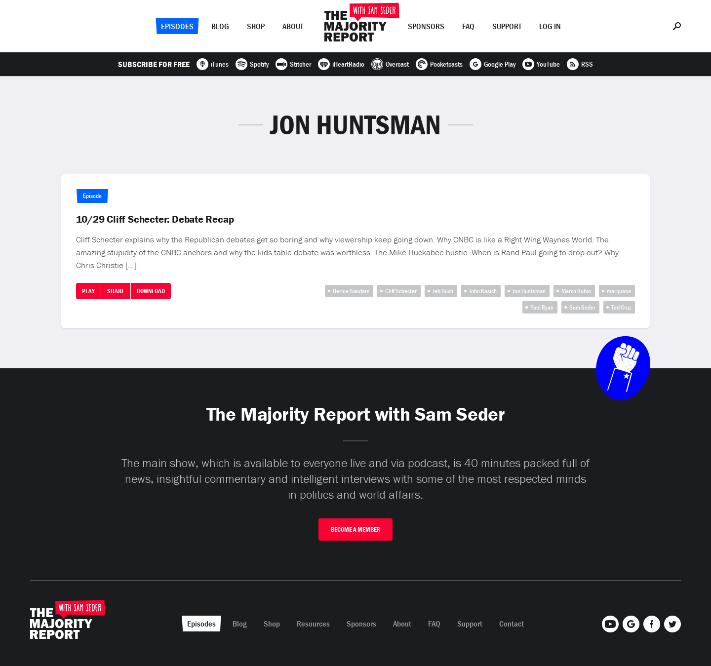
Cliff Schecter (401, 291)
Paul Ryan (541, 307)
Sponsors (426, 26)
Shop (256, 26)
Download (151, 291)
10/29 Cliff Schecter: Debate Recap (155, 219)
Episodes (177, 26)
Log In (550, 26)
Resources (313, 623)
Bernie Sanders (351, 291)
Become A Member (355, 529)
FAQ (468, 26)
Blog (220, 26)
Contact (511, 623)
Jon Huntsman (529, 291)
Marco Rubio (576, 291)
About (292, 26)
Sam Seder (582, 307)
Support (506, 26)
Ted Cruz (621, 307)
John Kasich (483, 291)
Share (115, 291)
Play (88, 291)
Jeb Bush (443, 291)
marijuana (619, 291)
